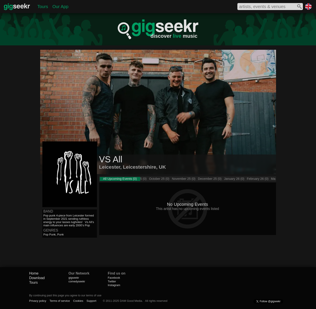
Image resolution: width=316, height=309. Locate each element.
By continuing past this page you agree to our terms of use (65, 295)
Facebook (114, 277)
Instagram (114, 285)
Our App (60, 6)
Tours (42, 6)
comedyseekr (77, 281)
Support (91, 300)
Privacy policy (37, 300)
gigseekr (74, 277)
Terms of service (60, 300)
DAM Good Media (131, 300)
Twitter (112, 281)
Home (34, 273)
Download (37, 278)
